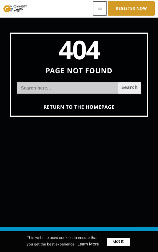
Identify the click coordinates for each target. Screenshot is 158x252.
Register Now (131, 8)
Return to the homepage (79, 107)
